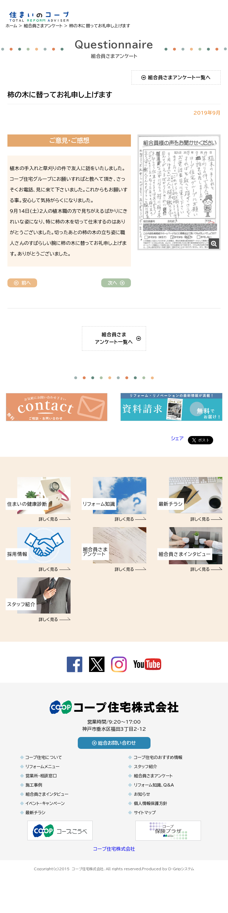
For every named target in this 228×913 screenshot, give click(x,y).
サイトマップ (145, 822)
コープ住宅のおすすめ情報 (158, 766)
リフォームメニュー (42, 775)
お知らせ (142, 803)
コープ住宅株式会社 (114, 857)
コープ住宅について (44, 766)
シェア (177, 447)
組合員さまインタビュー (47, 803)
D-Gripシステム (181, 877)
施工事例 (34, 794)
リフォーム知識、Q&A (154, 794)
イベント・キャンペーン (45, 812)
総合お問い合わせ (114, 751)
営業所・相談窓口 (41, 785)
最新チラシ (35, 822)
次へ (116, 282)
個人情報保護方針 (150, 812)
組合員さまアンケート (153, 785)
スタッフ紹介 (145, 775)
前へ (22, 282)
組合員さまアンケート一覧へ (176, 77)
